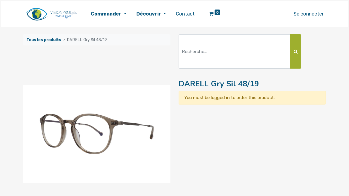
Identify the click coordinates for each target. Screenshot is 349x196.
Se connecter (309, 14)
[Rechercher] (295, 51)
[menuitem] (185, 14)
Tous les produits (43, 40)
